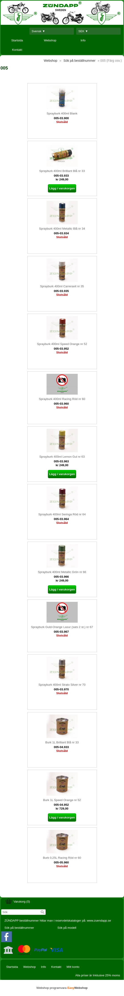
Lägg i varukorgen (62, 188)
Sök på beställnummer (19, 927)
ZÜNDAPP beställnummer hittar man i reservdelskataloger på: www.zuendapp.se (57, 920)
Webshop (50, 40)
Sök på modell (66, 927)
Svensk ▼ (38, 31)
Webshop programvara (62, 988)
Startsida (17, 40)
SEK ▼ (83, 31)
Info (83, 40)
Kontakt (17, 49)
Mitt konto (73, 967)
